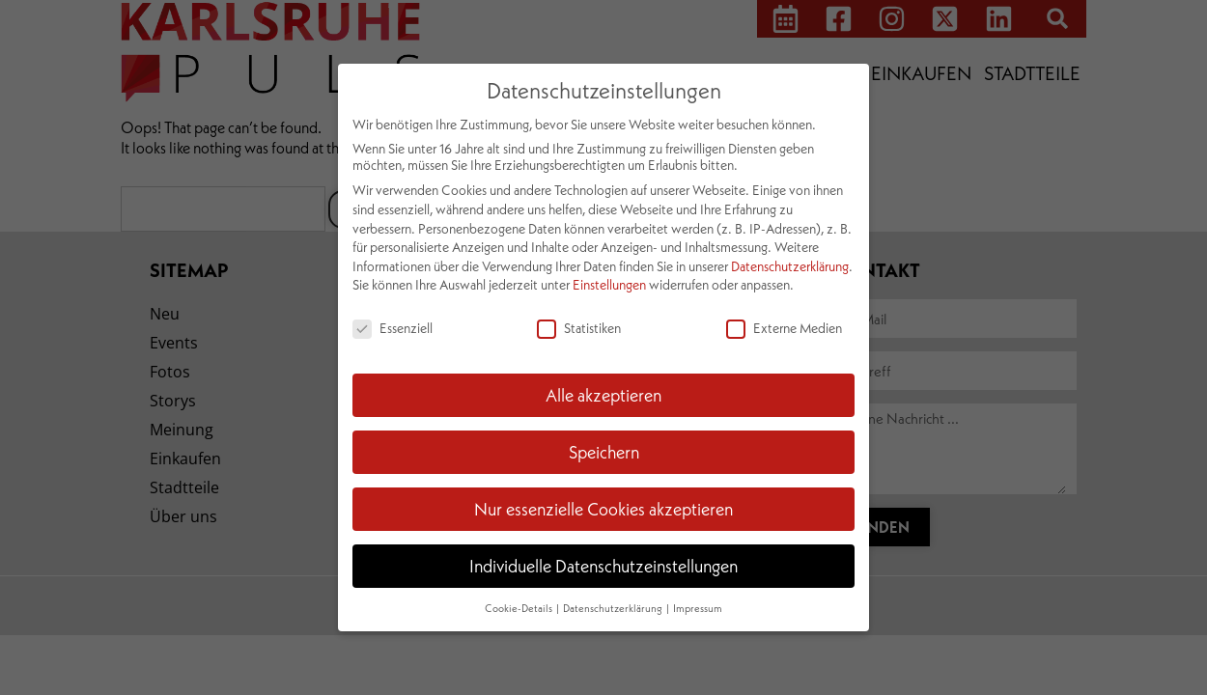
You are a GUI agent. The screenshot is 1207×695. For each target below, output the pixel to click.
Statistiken (579, 328)
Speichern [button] (604, 451)
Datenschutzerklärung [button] (613, 608)
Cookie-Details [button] (519, 608)
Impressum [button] (697, 608)
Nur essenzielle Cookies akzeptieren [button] (603, 508)
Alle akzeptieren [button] (603, 394)
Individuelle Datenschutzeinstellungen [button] (603, 565)
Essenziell (392, 328)
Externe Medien (784, 328)
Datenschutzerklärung (790, 266)
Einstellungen (609, 284)
